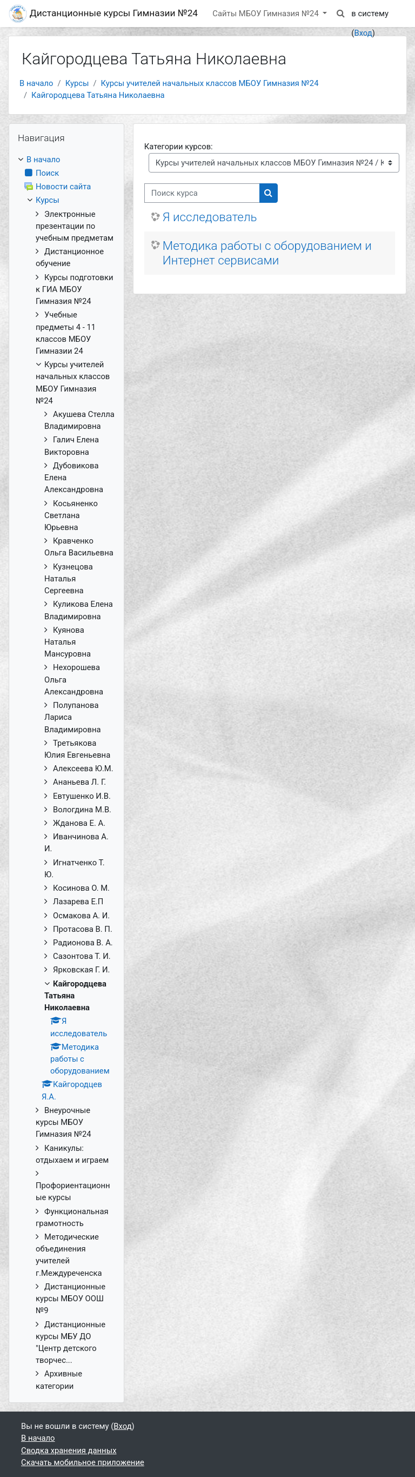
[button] (340, 13)
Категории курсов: (178, 146)
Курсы (77, 83)
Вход (363, 33)
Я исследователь (210, 217)
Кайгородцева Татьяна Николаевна (98, 95)
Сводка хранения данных (68, 1450)
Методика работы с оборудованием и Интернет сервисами (267, 253)
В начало (36, 83)
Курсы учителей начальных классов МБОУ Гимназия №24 (210, 83)
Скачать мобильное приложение (82, 1462)
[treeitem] (66, 773)
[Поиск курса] (202, 193)
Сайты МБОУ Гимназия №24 (266, 13)
